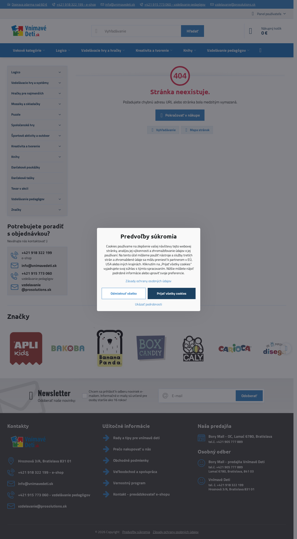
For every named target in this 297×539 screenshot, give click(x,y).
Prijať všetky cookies (171, 293)
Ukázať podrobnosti (148, 304)
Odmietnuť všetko (124, 293)
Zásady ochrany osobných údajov (148, 280)
